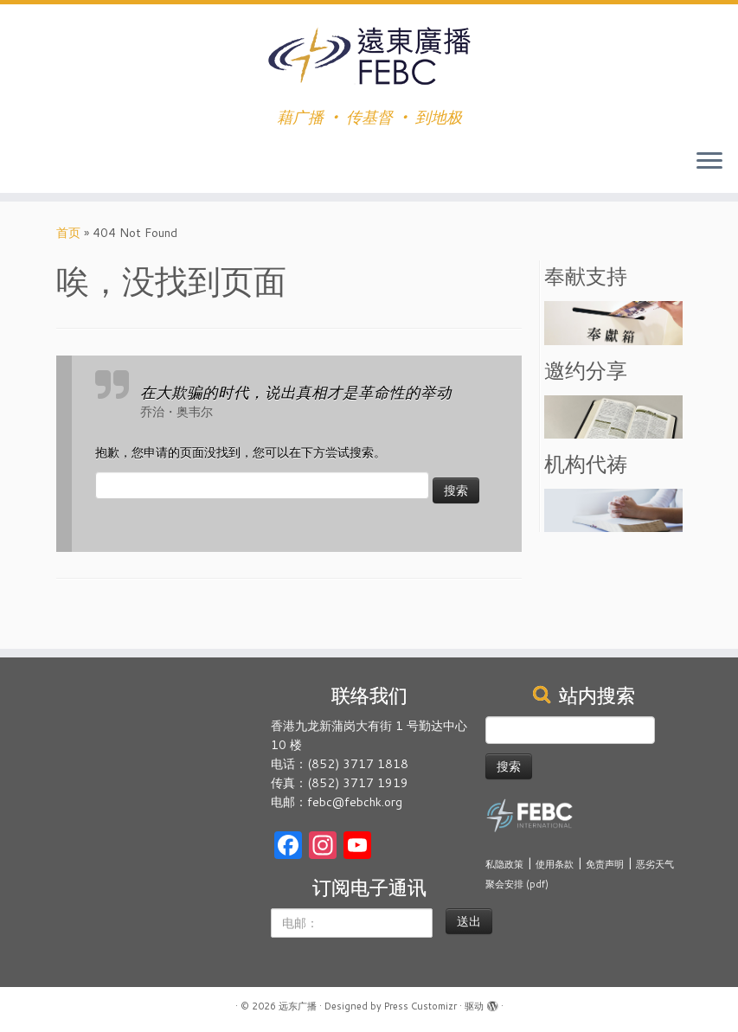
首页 (68, 232)
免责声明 (605, 864)
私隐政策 (504, 864)
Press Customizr (420, 1006)
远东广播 (298, 1006)
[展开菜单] (709, 162)
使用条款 (555, 864)
